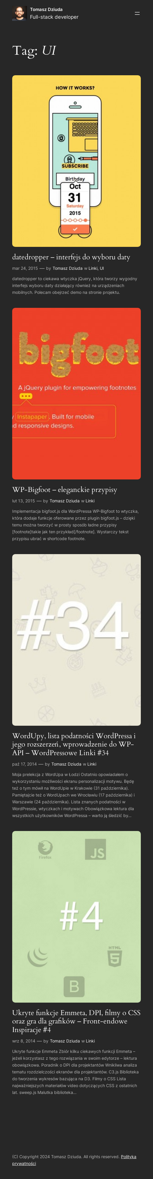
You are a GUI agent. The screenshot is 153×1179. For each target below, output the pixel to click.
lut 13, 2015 (23, 500)
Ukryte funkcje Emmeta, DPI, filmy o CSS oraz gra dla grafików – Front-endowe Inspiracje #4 (76, 1021)
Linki (93, 268)
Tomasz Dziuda (46, 9)
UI (102, 268)
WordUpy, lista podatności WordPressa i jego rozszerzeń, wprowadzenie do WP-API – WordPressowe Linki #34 (74, 744)
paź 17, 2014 (24, 763)
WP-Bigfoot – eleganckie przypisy (64, 490)
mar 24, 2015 (25, 268)
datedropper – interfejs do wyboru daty (71, 257)
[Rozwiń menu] (137, 13)
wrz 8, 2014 (23, 1040)
